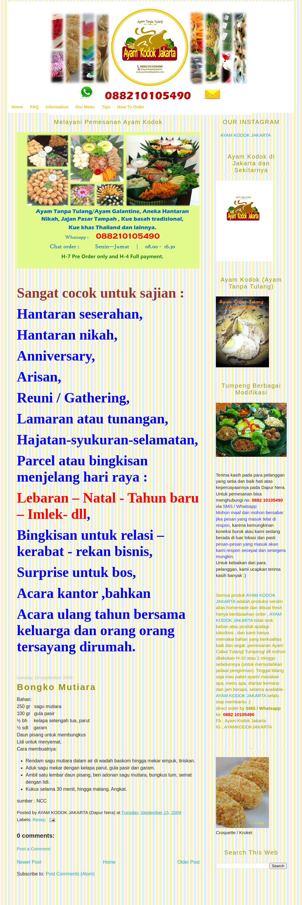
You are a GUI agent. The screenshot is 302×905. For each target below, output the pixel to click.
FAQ (34, 107)
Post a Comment (33, 848)
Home (17, 107)
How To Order (131, 107)
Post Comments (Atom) (70, 873)
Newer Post (29, 862)
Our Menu (85, 107)
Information (57, 107)
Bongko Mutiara (56, 687)
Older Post (188, 862)
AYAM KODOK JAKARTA (245, 135)
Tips (106, 107)
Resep (38, 819)
